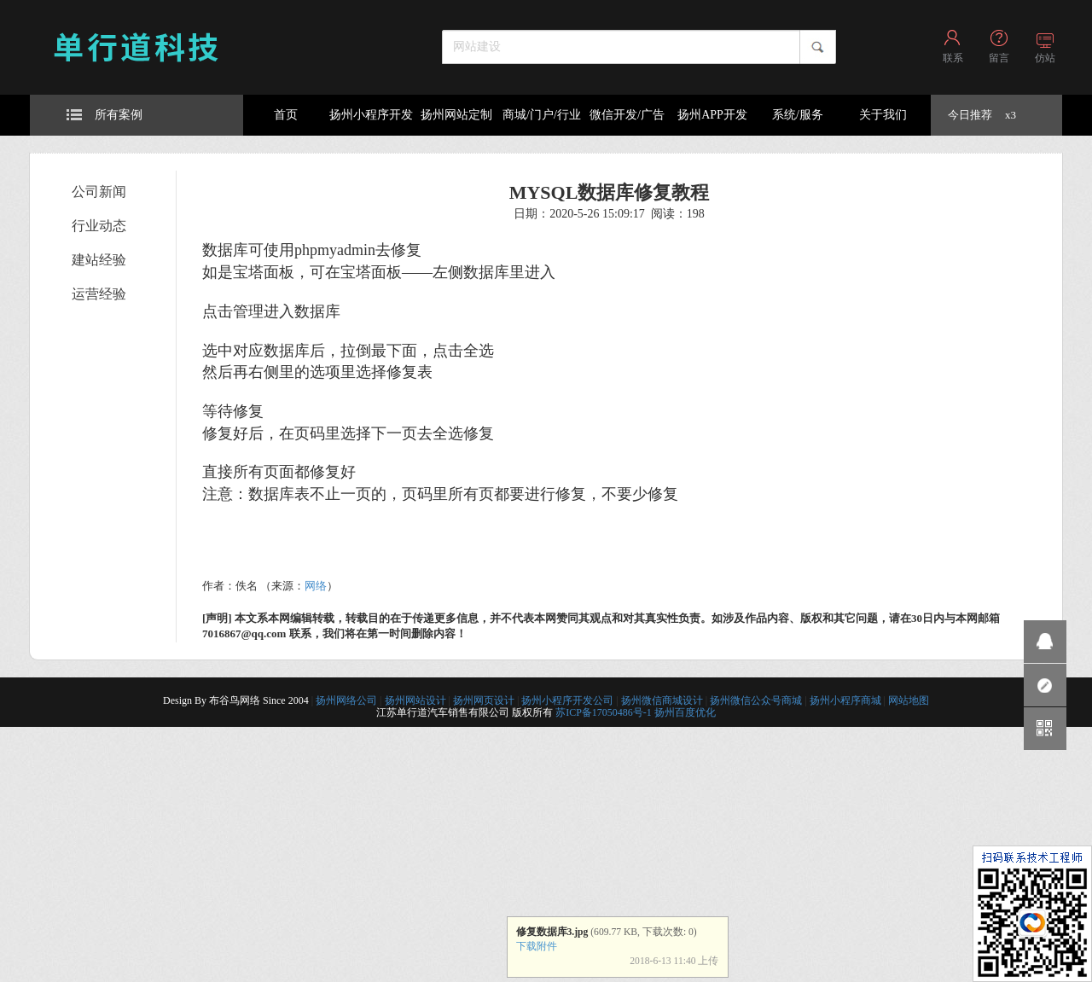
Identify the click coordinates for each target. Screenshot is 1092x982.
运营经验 (99, 294)
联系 (953, 58)
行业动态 (99, 225)
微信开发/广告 (627, 114)
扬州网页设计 (483, 700)
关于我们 (883, 114)
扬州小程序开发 (371, 114)
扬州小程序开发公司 (567, 700)
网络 (316, 585)
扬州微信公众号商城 (756, 700)
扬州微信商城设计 (662, 700)
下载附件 (536, 946)
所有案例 (104, 114)
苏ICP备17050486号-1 (603, 712)
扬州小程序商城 (845, 700)
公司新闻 (99, 191)
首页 (286, 114)
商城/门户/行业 (541, 114)
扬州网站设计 (415, 700)
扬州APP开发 (712, 114)
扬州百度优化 (685, 712)
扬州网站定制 (456, 114)
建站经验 (99, 260)
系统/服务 (797, 114)
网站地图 (908, 700)
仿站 (1045, 58)
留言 (999, 58)
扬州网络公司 (346, 700)
